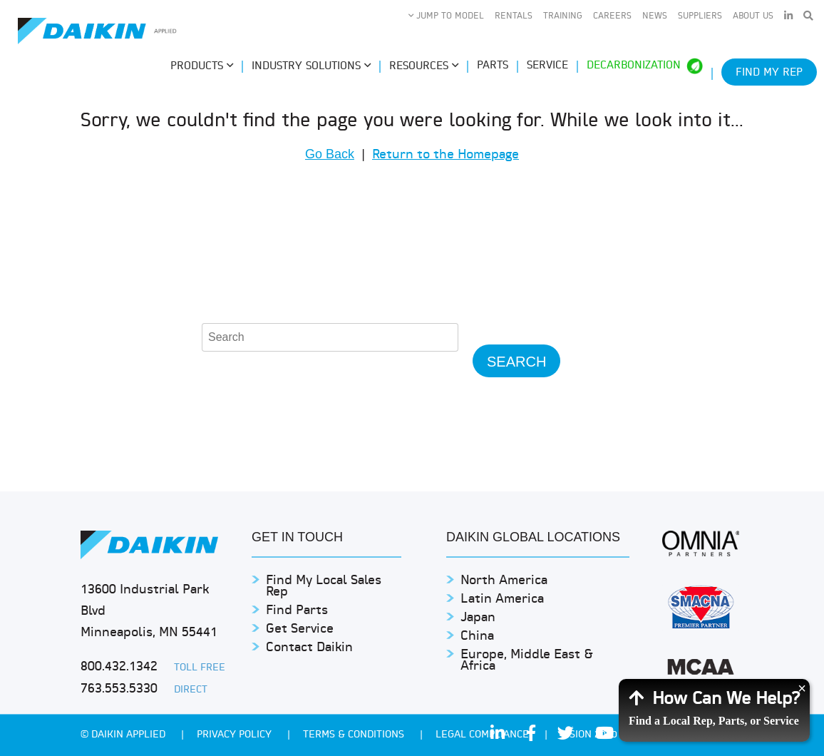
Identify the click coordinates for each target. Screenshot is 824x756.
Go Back (329, 154)
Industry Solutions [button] (311, 66)
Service (547, 66)
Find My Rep (769, 73)
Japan (477, 618)
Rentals (513, 16)
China (477, 636)
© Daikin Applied (124, 735)
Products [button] (201, 66)
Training (562, 16)
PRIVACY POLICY (235, 735)
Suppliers (700, 16)
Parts (492, 66)
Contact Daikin (309, 648)
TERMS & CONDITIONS (355, 735)
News (654, 16)
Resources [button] (423, 66)
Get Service (300, 629)
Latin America (502, 599)
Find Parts (297, 611)
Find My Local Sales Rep (323, 586)
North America (503, 581)
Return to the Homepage (445, 155)
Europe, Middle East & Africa (526, 660)
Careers (612, 16)
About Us (753, 16)
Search (516, 361)
